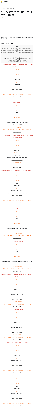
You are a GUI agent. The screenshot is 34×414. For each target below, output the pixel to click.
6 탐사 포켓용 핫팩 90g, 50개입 (17, 57)
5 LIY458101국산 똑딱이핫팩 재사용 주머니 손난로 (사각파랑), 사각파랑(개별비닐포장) (17, 56)
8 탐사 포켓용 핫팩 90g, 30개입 (17, 59)
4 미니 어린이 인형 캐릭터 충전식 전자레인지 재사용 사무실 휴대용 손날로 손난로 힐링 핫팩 (17, 55)
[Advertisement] (17, 27)
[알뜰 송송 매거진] (5, 2)
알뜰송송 (3, 17)
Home (2, 8)
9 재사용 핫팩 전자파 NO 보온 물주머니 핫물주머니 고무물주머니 (17, 60)
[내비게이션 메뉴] (30, 4)
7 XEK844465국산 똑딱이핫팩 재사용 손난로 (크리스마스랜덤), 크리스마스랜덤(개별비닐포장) (17, 58)
